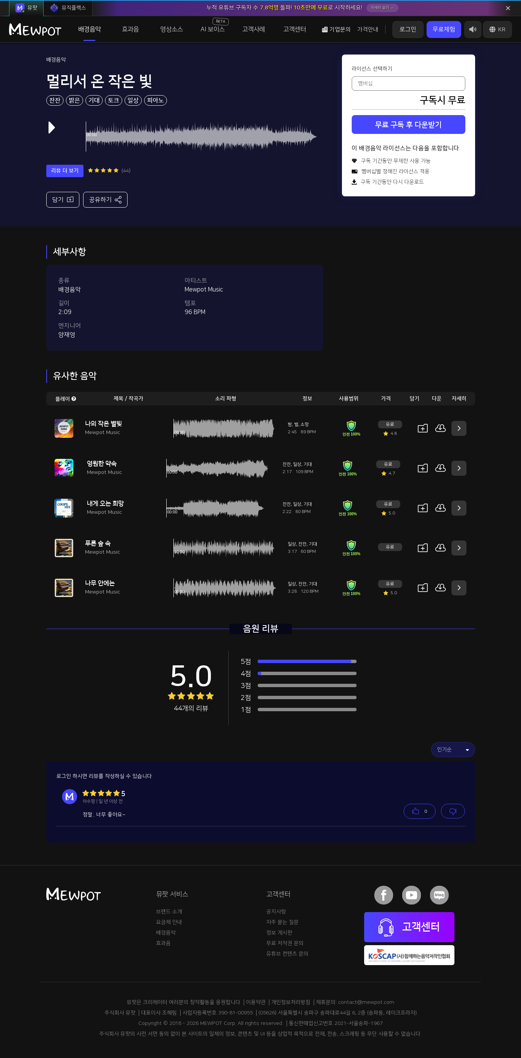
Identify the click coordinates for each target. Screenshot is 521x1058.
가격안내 (367, 29)
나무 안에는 (100, 583)
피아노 (155, 100)
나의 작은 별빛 (103, 423)
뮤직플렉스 (68, 7)
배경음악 (89, 29)
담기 (62, 199)
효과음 (130, 29)
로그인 (407, 29)
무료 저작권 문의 (285, 943)
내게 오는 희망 (105, 503)
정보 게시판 (279, 933)
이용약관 (256, 1002)
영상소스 (171, 29)
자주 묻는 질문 (282, 922)
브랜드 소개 (169, 912)
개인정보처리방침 (290, 1002)
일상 (133, 100)
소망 (305, 424)
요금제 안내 (169, 922)
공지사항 (276, 912)
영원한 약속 (102, 463)
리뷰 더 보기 (65, 171)
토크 (113, 100)
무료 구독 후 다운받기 (408, 125)
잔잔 (55, 100)
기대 (94, 100)
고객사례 (253, 29)
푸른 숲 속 (98, 543)
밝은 (74, 100)
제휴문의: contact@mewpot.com (355, 1002)
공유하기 (105, 199)
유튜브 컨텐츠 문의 (287, 954)
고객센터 (294, 29)
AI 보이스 (215, 25)
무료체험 (444, 29)
